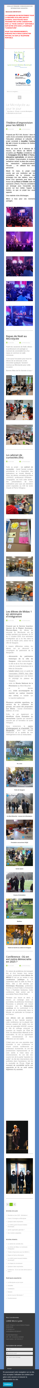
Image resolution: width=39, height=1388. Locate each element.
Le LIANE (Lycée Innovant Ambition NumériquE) (17, 1225)
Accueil (17, 111)
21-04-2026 (11, 342)
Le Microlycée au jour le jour (15, 1282)
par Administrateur (25, 129)
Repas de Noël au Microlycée (16, 337)
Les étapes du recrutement (15, 1263)
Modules (10, 1292)
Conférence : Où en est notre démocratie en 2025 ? (18, 959)
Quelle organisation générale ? (16, 1230)
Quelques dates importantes (15, 1221)
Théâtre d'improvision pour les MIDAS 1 (19, 124)
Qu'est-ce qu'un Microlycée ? (16, 1295)
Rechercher (19, 97)
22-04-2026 (11, 129)
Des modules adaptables (14, 1233)
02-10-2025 (11, 965)
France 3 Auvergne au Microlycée (17, 1218)
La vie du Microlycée (26, 111)
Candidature (11, 1288)
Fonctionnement (12, 1298)
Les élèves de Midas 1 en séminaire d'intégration (19, 614)
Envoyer (9, 1368)
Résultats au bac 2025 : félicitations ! (18, 1215)
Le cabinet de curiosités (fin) (14, 456)
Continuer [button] (7, 1384)
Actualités (10, 1285)
